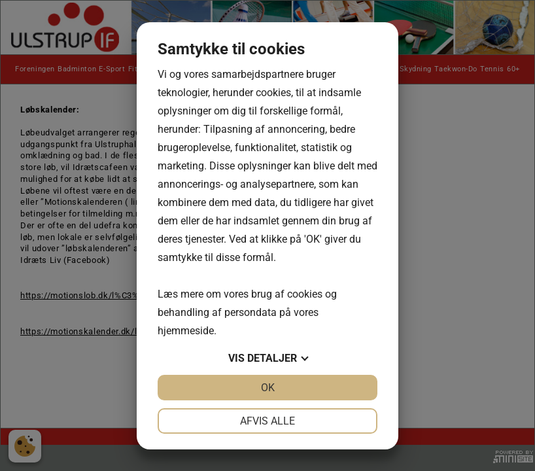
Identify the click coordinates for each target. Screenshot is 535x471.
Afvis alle (267, 421)
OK (268, 387)
